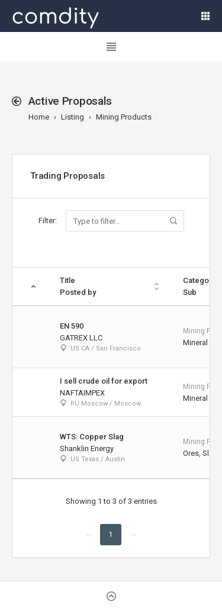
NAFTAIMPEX (82, 392)
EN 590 (71, 325)
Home (38, 116)
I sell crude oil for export (103, 381)
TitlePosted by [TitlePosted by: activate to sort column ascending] (78, 286)
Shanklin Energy (87, 448)
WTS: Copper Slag (92, 436)
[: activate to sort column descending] (30, 287)
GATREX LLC (81, 337)
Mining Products (124, 116)
